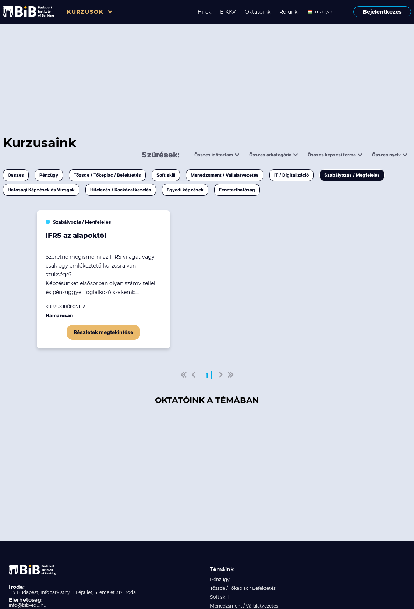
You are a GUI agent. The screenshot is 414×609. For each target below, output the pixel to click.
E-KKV (228, 11)
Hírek (204, 11)
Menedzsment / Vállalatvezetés (225, 175)
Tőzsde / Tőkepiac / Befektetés (107, 175)
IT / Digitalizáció (291, 175)
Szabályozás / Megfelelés (352, 175)
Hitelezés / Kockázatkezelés (120, 189)
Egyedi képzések (185, 189)
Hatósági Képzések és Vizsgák (41, 189)
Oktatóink (257, 11)
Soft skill (165, 175)
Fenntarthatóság (237, 189)
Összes (16, 175)
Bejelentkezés (382, 11)
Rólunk (288, 11)
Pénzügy (48, 175)
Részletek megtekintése (103, 332)
